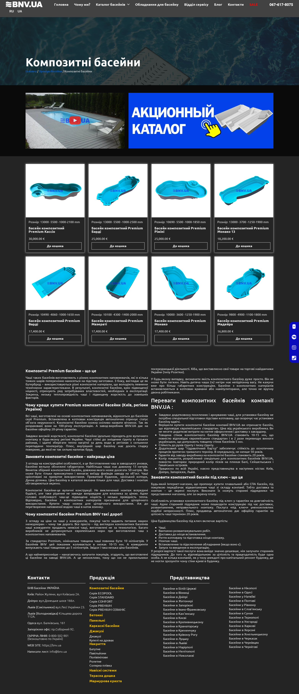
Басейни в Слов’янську (245, 609)
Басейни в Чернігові (243, 646)
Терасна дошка (102, 675)
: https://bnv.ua (44, 645)
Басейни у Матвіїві (242, 596)
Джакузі (96, 631)
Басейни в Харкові (242, 626)
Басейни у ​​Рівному (242, 605)
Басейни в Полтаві (242, 600)
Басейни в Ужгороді (243, 621)
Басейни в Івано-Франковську (184, 609)
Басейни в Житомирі (178, 601)
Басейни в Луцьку (176, 638)
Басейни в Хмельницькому (248, 634)
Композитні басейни (106, 588)
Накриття (97, 643)
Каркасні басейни (104, 625)
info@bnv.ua (58, 651)
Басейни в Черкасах (243, 638)
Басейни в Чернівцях (244, 642)
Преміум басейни (50, 71)
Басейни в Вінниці (176, 592)
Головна (31, 71)
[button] (75, 121)
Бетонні (96, 615)
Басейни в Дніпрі (175, 597)
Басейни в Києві (174, 618)
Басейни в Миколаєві (178, 655)
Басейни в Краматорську (180, 626)
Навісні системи (103, 670)
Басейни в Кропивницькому (183, 622)
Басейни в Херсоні (242, 630)
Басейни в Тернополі (244, 617)
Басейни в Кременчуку (179, 630)
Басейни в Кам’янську (179, 613)
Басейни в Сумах (241, 613)
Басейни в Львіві (175, 643)
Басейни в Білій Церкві (179, 588)
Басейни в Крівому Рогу (180, 634)
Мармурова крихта (105, 681)
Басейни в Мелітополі (179, 651)
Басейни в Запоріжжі (178, 605)
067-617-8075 (281, 4)
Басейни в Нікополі (243, 588)
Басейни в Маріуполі (178, 647)
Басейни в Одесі (240, 592)
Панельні (97, 620)
